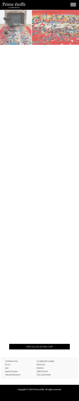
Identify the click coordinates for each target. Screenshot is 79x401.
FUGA (7, 364)
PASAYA (40, 367)
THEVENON (42, 371)
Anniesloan (11, 361)
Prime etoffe (13, 5)
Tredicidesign (13, 374)
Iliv (7, 367)
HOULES (41, 364)
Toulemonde (44, 374)
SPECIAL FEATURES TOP (39, 346)
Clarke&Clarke (45, 361)
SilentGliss (11, 371)
